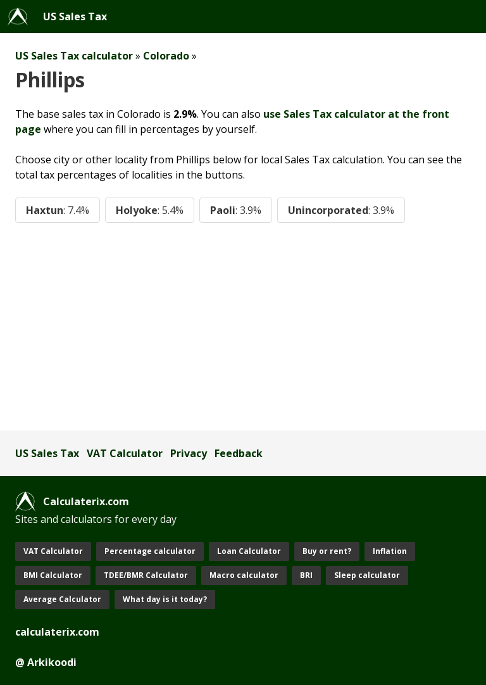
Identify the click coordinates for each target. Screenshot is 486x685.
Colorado (166, 56)
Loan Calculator (249, 551)
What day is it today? (165, 599)
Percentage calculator (150, 551)
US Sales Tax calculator (74, 56)
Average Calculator (62, 599)
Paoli (235, 210)
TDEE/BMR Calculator (146, 575)
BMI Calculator (52, 575)
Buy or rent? (326, 551)
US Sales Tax (75, 16)
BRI (306, 575)
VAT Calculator (125, 453)
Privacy (188, 453)
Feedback (239, 453)
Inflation (390, 551)
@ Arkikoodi (46, 662)
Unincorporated (341, 210)
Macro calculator (243, 575)
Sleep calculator (367, 575)
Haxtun (57, 210)
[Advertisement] (243, 326)
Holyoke (150, 210)
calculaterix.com (57, 632)
